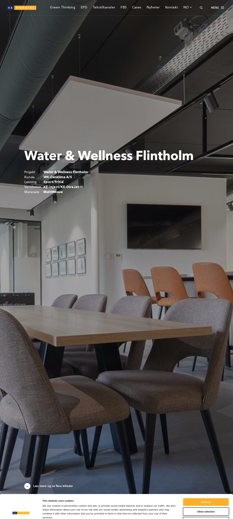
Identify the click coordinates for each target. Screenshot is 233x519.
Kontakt (171, 7)
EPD (84, 7)
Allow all (206, 479)
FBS (124, 7)
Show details (169, 512)
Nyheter (153, 7)
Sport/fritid (54, 182)
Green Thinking (62, 7)
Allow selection (206, 489)
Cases (136, 7)
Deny (206, 498)
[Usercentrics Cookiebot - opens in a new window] (21, 512)
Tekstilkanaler (104, 7)
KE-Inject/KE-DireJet (61, 187)
